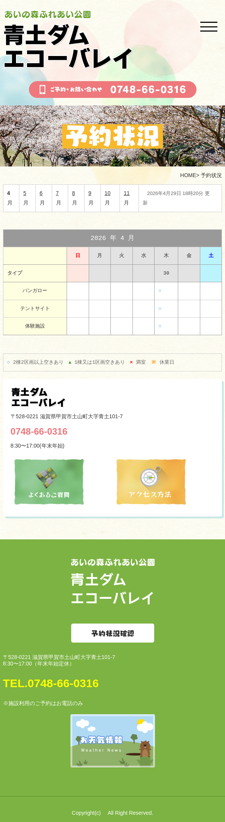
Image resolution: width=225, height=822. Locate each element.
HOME (188, 175)
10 (108, 193)
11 (127, 193)
